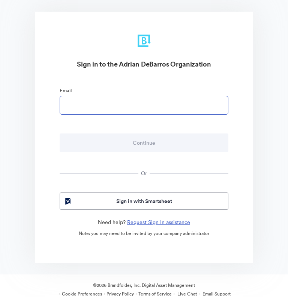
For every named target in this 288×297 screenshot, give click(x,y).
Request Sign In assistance (158, 222)
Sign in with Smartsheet (118, 201)
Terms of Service (155, 294)
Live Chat (186, 294)
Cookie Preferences (82, 294)
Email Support (216, 294)
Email (66, 90)
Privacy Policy (120, 294)
